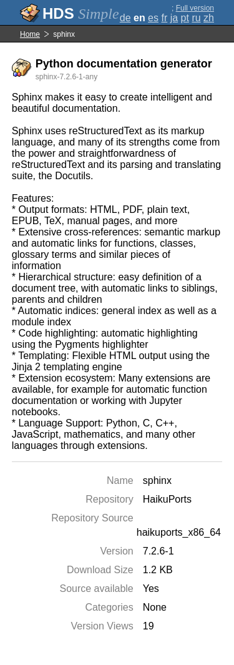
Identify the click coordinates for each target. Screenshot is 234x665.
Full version (195, 8)
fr (164, 17)
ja (174, 17)
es (153, 17)
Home (30, 34)
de (125, 17)
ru (196, 17)
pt (185, 17)
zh (208, 17)
